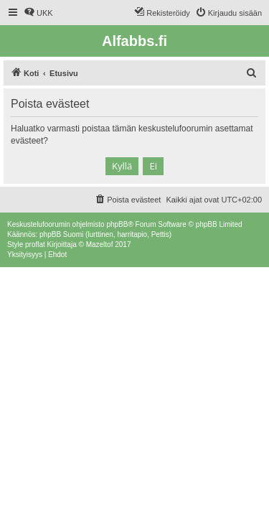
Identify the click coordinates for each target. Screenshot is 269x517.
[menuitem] (38, 13)
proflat (35, 244)
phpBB (117, 224)
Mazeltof (99, 244)
